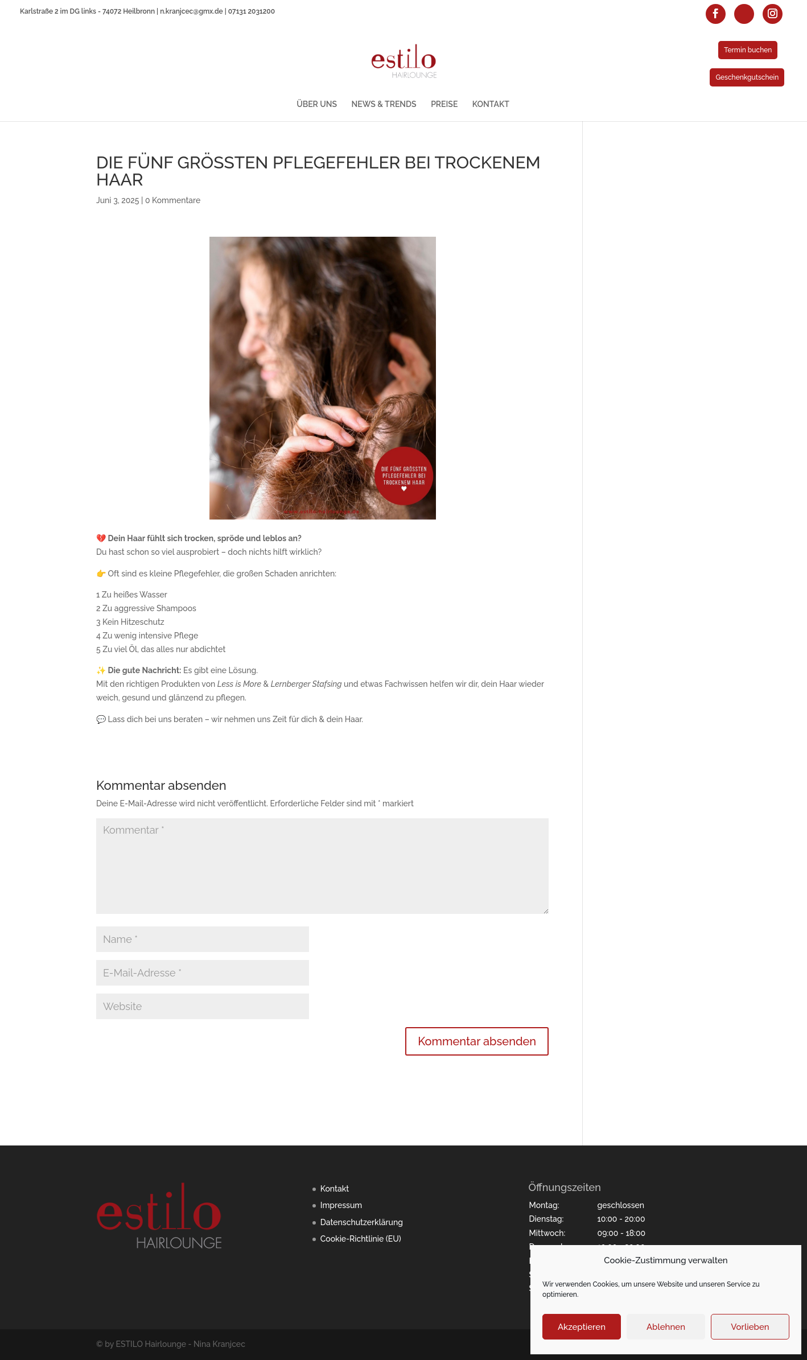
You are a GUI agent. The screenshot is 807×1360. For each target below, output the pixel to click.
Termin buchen (748, 50)
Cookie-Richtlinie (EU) (360, 1238)
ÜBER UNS (317, 104)
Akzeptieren (582, 1327)
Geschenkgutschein (747, 77)
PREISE (444, 104)
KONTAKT (490, 104)
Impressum (341, 1205)
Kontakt (334, 1188)
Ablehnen (666, 1327)
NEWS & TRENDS (384, 104)
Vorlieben (750, 1327)
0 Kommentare (172, 200)
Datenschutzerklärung (361, 1222)
